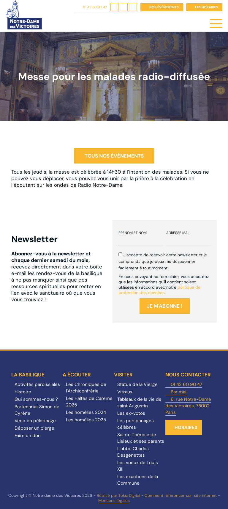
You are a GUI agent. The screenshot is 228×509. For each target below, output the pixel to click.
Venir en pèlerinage (35, 421)
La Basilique (28, 374)
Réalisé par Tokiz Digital (118, 495)
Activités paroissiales (37, 384)
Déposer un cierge (34, 428)
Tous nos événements (114, 156)
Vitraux (124, 392)
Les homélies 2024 (86, 412)
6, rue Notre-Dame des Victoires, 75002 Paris (188, 405)
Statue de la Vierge (137, 384)
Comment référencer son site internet (181, 495)
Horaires (186, 428)
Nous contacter (188, 374)
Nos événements (164, 7)
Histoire (23, 392)
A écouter (77, 374)
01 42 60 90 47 (95, 7)
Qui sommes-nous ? (36, 399)
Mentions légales (114, 500)
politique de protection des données (159, 290)
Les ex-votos (131, 413)
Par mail (179, 392)
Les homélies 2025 (86, 420)
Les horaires (206, 7)
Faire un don (28, 436)
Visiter (123, 374)
